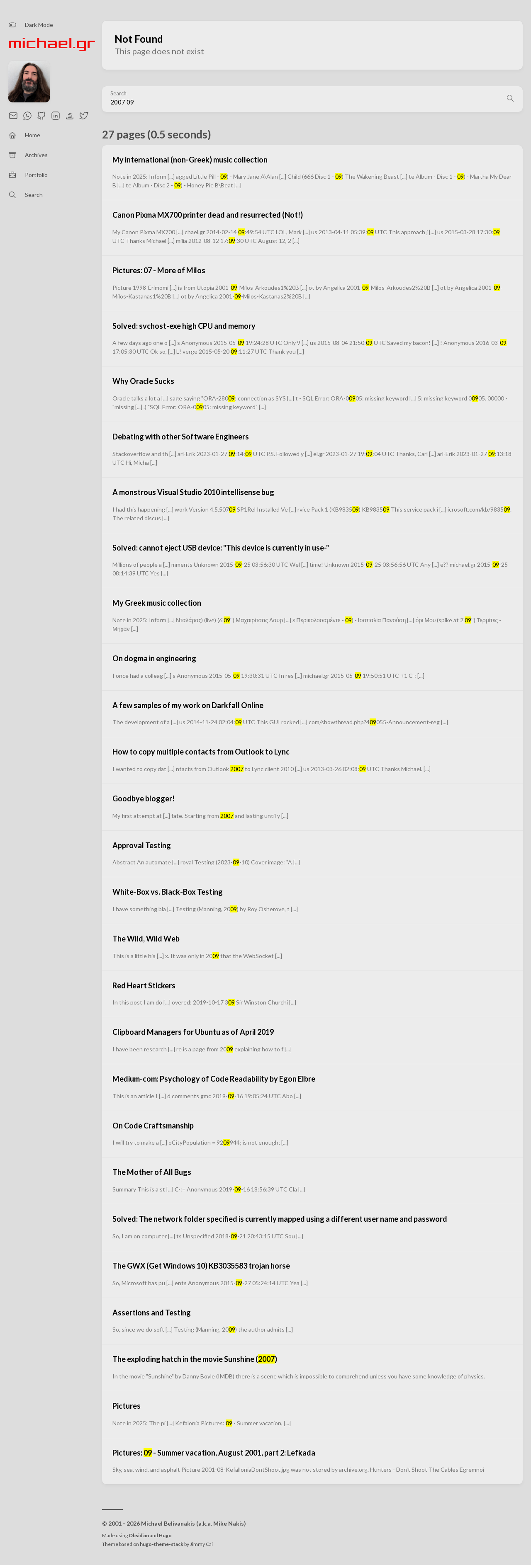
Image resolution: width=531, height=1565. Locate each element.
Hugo (165, 1535)
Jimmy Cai (201, 1544)
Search (118, 93)
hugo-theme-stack (161, 1544)
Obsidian (139, 1535)
